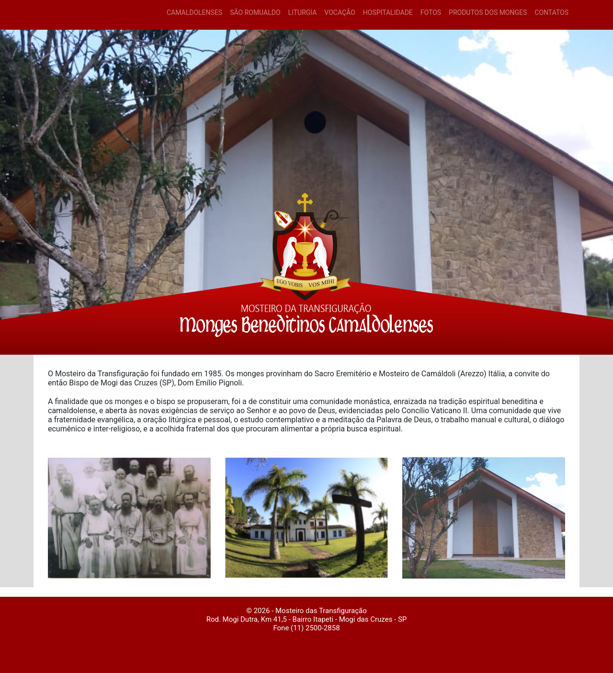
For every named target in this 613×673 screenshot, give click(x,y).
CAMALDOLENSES (194, 12)
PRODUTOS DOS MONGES (488, 12)
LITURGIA (302, 12)
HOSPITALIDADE (388, 12)
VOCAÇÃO (339, 12)
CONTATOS (551, 12)
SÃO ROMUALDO (255, 12)
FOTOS (430, 12)
